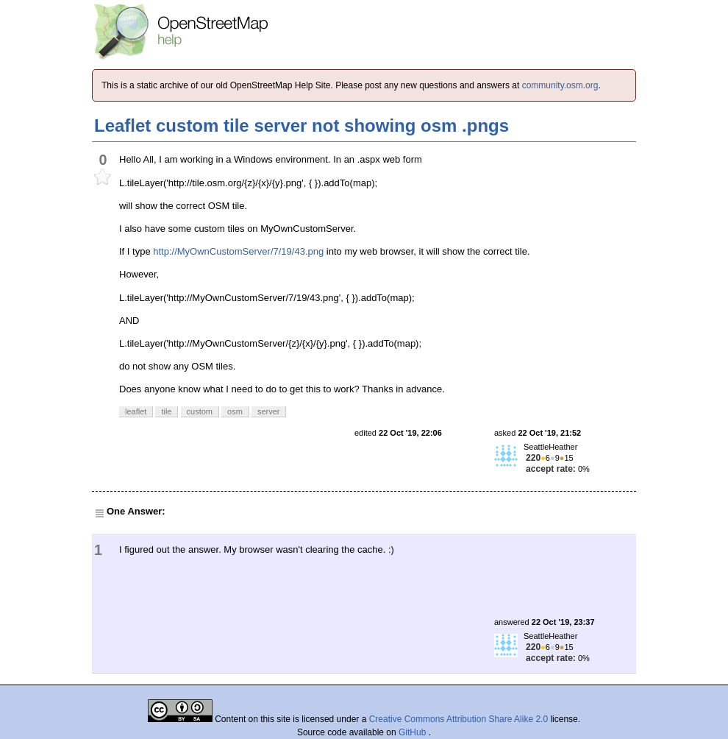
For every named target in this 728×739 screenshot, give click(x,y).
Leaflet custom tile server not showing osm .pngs (301, 125)
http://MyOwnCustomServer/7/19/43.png (238, 251)
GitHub (414, 732)
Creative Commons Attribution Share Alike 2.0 (458, 719)
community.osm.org (560, 85)
